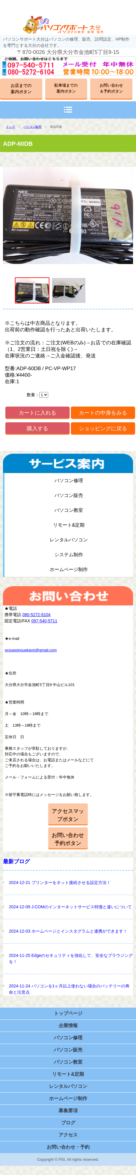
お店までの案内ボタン (21, 88)
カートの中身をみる (103, 413)
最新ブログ (16, 861)
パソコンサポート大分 (68, 24)
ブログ (68, 1122)
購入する (37, 428)
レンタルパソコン (69, 539)
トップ (10, 126)
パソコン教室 (68, 510)
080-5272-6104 (36, 614)
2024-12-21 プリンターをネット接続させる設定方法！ (60, 882)
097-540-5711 (44, 620)
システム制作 (68, 554)
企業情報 (68, 1025)
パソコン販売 (32, 126)
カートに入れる (37, 413)
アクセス (68, 1134)
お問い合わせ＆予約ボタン (111, 88)
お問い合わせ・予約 (68, 1147)
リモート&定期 (69, 524)
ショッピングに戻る (103, 428)
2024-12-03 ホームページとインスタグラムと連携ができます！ (68, 931)
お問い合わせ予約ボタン (68, 839)
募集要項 (68, 1110)
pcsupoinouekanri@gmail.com (31, 650)
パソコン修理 (68, 480)
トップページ (68, 1013)
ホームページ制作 (69, 569)
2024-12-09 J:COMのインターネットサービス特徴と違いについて (70, 906)
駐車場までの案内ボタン (66, 88)
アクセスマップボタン (68, 815)
